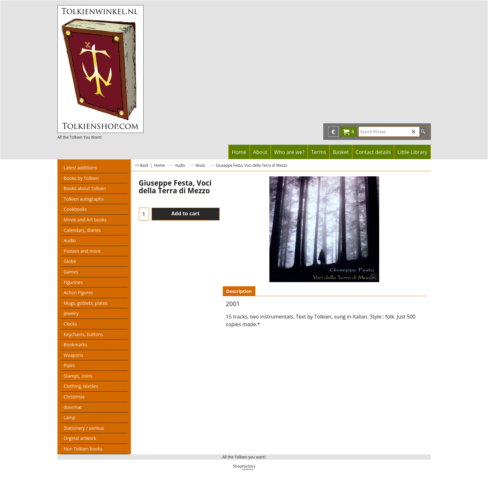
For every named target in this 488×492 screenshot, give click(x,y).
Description (239, 291)
